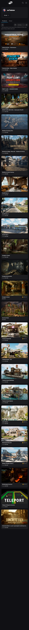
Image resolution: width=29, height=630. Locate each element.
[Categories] (2, 25)
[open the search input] (23, 3)
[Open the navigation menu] (26, 3)
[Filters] (15, 25)
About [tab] (10, 21)
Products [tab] (4, 21)
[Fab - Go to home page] (10, 2)
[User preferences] (26, 25)
